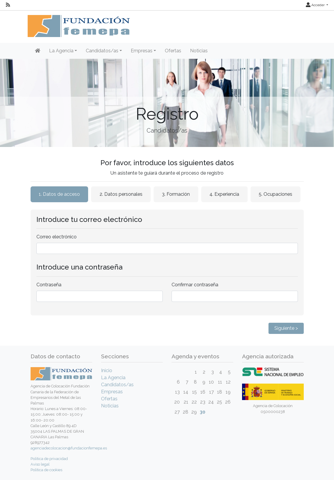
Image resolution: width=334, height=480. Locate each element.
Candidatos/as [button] (102, 50)
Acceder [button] (315, 5)
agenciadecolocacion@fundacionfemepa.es (69, 448)
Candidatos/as (117, 384)
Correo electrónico (56, 237)
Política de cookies (46, 470)
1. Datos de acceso (59, 194)
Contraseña (48, 284)
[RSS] (8, 5)
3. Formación (176, 194)
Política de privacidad (49, 458)
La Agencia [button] (61, 50)
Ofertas (173, 50)
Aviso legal (40, 464)
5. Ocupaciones (275, 194)
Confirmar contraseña (195, 284)
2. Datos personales (121, 194)
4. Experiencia (224, 194)
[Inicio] (38, 51)
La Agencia (113, 377)
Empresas (112, 391)
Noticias (199, 50)
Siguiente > (286, 328)
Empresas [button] (141, 50)
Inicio (106, 370)
